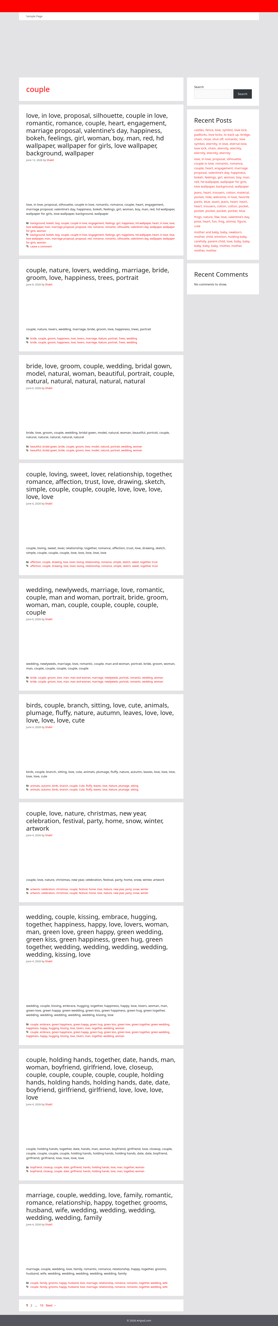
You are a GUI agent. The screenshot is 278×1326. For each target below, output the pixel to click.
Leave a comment (41, 246)
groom (51, 338)
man (47, 227)
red (89, 227)
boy (57, 223)
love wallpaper (34, 227)
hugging (54, 1028)
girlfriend (76, 1167)
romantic (110, 227)
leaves (97, 785)
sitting (134, 785)
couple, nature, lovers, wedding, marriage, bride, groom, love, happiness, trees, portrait (97, 274)
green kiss (110, 1024)
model (95, 446)
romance (98, 227)
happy (43, 1028)
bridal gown (49, 446)
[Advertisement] (139, 47)
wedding (132, 338)
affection (35, 562)
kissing (64, 1028)
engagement (96, 223)
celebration (48, 889)
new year (118, 889)
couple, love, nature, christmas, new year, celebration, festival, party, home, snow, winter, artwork (95, 820)
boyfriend (36, 1167)
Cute (82, 785)
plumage (124, 785)
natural (104, 446)
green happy (81, 1024)
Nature (102, 338)
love (171, 223)
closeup (48, 1167)
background (37, 223)
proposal (80, 227)
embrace (45, 1024)
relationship (92, 562)
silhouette (123, 227)
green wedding (160, 1024)
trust (154, 562)
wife (164, 1283)
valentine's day (139, 227)
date (66, 1167)
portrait (113, 338)
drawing (57, 562)
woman (41, 231)
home (92, 889)
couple (65, 223)
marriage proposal (63, 227)
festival (83, 889)
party (128, 889)
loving (80, 562)
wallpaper (156, 227)
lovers (81, 338)
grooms (53, 1283)
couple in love (78, 223)
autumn (46, 785)
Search (199, 87)
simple (117, 562)
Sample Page (34, 16)
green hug (96, 1024)
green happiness (62, 1024)
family (43, 1283)
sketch (126, 562)
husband (73, 1283)
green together (141, 1024)
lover (72, 562)
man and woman (80, 677)
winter (144, 889)
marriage (91, 338)
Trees (122, 338)
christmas (62, 889)
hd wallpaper (143, 223)
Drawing (57, 566)
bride (33, 338)
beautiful (35, 446)
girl (118, 223)
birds (55, 785)
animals (35, 785)
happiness (128, 223)
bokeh (50, 223)
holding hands (100, 1167)
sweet (135, 562)
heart (155, 223)
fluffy (89, 785)
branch (64, 785)
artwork (35, 889)
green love (124, 1024)
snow (136, 889)
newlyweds (111, 677)
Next (51, 1305)
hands (86, 1167)
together (145, 562)
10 (42, 1305)
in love (164, 223)
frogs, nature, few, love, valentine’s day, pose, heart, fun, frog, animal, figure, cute (222, 221)
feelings (110, 223)
